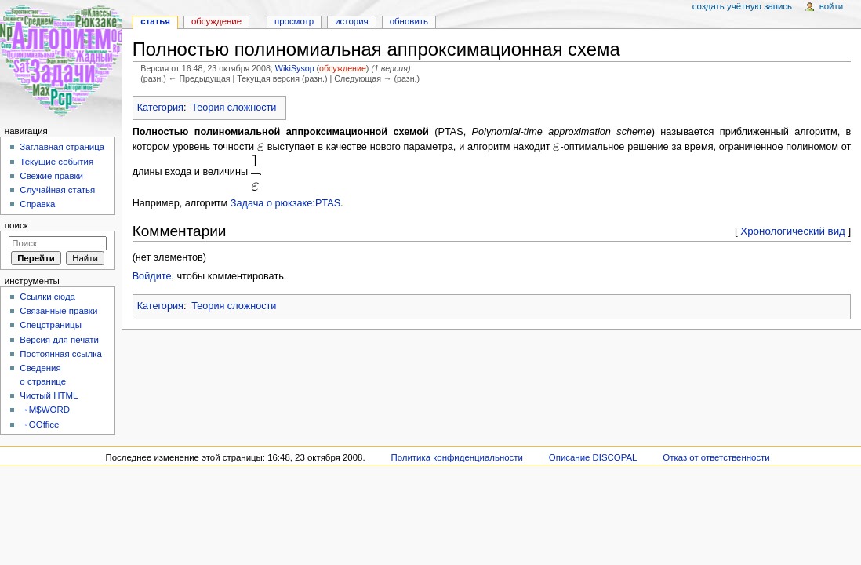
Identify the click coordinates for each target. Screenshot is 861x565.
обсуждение (342, 68)
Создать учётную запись (742, 6)
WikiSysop (294, 68)
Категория (160, 107)
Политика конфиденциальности (457, 457)
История (352, 21)
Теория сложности (233, 107)
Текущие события (56, 161)
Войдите (152, 276)
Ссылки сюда (47, 296)
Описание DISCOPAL (593, 457)
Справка (37, 204)
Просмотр (294, 21)
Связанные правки (58, 310)
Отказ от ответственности (716, 457)
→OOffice (39, 424)
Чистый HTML (49, 395)
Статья (155, 21)
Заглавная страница (62, 146)
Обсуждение (216, 21)
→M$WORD (45, 409)
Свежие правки (51, 175)
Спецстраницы (51, 325)
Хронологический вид (792, 231)
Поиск (16, 225)
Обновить (409, 21)
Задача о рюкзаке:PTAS (285, 203)
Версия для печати (59, 339)
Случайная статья (57, 190)
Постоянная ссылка (60, 354)
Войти (831, 6)
